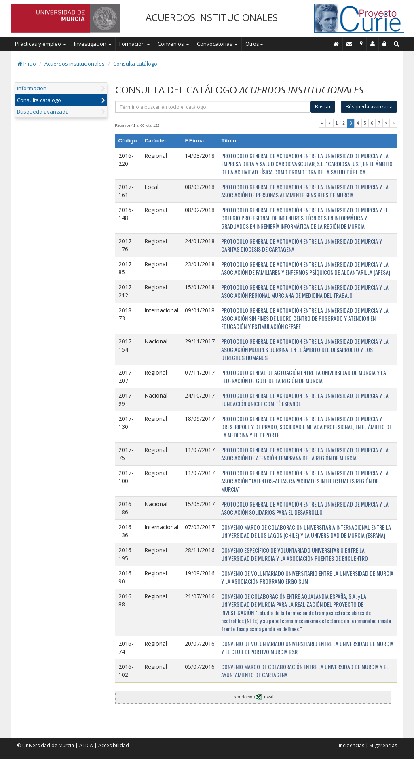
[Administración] (384, 44)
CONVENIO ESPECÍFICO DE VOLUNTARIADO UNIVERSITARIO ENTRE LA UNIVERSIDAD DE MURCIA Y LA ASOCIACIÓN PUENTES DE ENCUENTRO (294, 554)
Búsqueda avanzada (43, 111)
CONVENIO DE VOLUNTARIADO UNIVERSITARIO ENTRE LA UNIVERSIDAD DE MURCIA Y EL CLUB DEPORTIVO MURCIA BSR (307, 647)
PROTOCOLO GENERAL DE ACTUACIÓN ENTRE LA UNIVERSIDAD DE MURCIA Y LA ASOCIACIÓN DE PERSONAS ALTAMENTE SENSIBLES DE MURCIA (305, 190)
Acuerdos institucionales (74, 63)
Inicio (26, 63)
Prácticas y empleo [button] (40, 43)
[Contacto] (349, 44)
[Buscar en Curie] (396, 44)
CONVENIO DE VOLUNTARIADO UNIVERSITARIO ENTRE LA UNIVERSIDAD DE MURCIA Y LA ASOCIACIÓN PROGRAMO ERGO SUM (307, 577)
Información (31, 88)
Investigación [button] (93, 43)
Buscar (323, 106)
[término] (213, 107)
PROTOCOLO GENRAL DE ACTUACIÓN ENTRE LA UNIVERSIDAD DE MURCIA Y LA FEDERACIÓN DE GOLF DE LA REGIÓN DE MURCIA (303, 376)
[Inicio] (336, 44)
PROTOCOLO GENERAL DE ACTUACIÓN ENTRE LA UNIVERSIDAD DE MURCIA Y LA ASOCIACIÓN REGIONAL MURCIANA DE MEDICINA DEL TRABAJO (305, 291)
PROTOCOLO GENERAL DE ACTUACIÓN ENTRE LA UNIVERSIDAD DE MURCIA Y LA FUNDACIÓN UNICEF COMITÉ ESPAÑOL (305, 399)
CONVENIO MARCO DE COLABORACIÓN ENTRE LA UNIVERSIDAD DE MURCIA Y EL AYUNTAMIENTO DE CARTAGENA (305, 670)
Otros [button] (254, 43)
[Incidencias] (361, 44)
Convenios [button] (173, 43)
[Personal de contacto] (373, 44)
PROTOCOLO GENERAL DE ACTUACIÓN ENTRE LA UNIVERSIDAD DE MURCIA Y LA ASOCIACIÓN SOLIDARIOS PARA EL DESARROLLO (305, 508)
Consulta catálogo (135, 63)
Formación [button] (134, 43)
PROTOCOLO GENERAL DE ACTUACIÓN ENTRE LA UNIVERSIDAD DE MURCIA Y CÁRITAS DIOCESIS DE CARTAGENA (301, 245)
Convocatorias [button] (217, 43)
